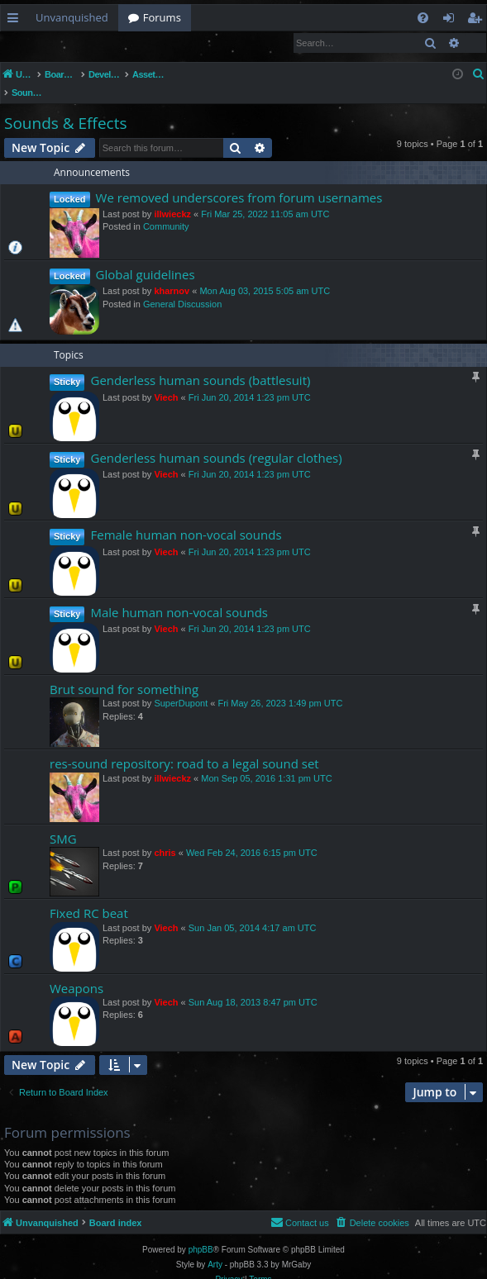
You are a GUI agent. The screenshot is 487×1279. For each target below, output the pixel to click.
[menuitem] (423, 17)
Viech (166, 381)
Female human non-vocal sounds (185, 518)
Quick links (16, 20)
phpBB (201, 1233)
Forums (162, 17)
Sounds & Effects (65, 106)
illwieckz (172, 197)
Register (82, 43)
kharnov (171, 274)
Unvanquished (72, 17)
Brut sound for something (124, 672)
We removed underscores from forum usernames (239, 181)
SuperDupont (181, 687)
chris (164, 836)
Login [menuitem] (451, 20)
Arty (215, 1248)
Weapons (76, 971)
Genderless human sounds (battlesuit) (200, 363)
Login (27, 43)
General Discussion (182, 287)
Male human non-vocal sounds (179, 595)
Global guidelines (145, 258)
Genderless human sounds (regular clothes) (215, 441)
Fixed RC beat (89, 896)
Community (166, 210)
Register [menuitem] (478, 20)
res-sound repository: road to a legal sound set (184, 747)
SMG (63, 822)
